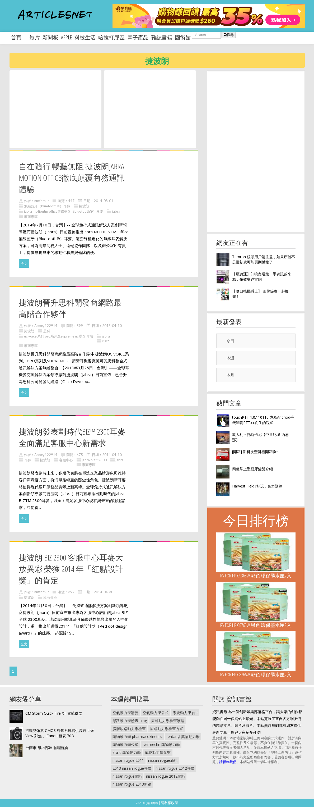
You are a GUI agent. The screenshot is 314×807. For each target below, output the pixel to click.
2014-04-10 (112, 455)
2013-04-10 (112, 325)
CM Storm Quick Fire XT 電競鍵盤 (53, 713)
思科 (46, 331)
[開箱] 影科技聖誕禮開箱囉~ (255, 451)
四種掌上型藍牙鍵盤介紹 (252, 468)
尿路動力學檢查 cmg (130, 720)
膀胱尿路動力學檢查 (129, 728)
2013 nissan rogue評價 (132, 768)
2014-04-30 (103, 592)
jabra (116, 211)
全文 (24, 263)
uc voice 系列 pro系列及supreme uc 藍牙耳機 (58, 336)
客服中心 (66, 460)
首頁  (19, 37)
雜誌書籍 (161, 37)
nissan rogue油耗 (162, 760)
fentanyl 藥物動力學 (183, 736)
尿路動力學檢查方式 (166, 728)
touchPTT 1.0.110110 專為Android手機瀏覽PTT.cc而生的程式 (263, 420)
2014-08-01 (103, 201)
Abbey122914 (45, 325)
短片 (34, 37)
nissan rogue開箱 (127, 776)
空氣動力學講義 (125, 712)
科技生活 (85, 37)
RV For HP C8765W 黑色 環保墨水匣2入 (255, 625)
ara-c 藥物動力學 (127, 752)
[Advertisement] (55, 109)
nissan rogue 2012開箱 (165, 776)
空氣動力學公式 (155, 712)
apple (66, 37)
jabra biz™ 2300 (94, 460)
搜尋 (229, 35)
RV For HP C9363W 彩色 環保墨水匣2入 (255, 575)
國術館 (183, 37)
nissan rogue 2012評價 (175, 768)
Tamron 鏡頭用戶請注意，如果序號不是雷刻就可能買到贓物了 (263, 259)
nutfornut (41, 201)
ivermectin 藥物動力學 (161, 744)
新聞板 (50, 37)
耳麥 (27, 460)
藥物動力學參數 (158, 752)
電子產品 (137, 37)
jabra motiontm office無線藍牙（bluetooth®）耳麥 (63, 211)
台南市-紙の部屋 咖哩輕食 (46, 747)
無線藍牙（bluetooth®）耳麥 (47, 206)
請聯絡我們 (227, 762)
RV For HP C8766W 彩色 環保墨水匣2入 (255, 674)
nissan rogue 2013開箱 (132, 784)
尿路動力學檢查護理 (167, 720)
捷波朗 (84, 206)
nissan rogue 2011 (128, 760)
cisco (106, 341)
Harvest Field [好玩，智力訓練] (258, 486)
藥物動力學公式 (125, 744)
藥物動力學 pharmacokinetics (137, 736)
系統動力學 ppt (185, 712)
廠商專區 (31, 217)
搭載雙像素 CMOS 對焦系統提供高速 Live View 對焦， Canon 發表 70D (59, 733)
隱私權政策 (169, 803)
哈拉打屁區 (111, 37)
